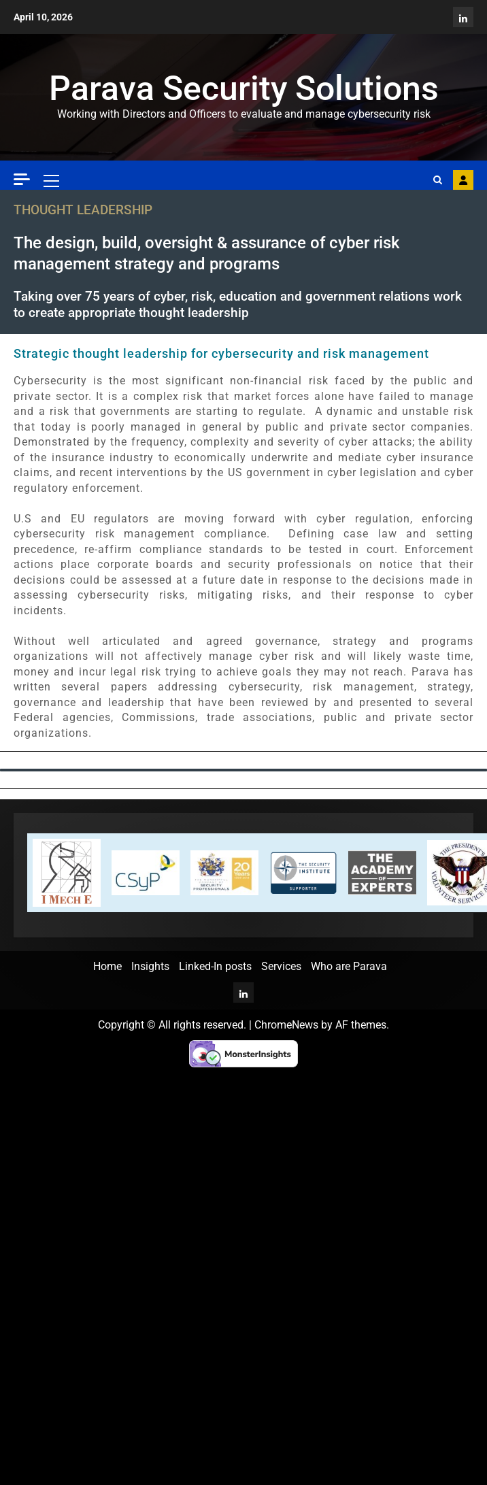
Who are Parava (349, 966)
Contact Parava (463, 180)
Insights (150, 966)
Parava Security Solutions (244, 88)
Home (107, 966)
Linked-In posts (215, 966)
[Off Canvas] (22, 179)
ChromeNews (286, 1024)
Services (281, 966)
